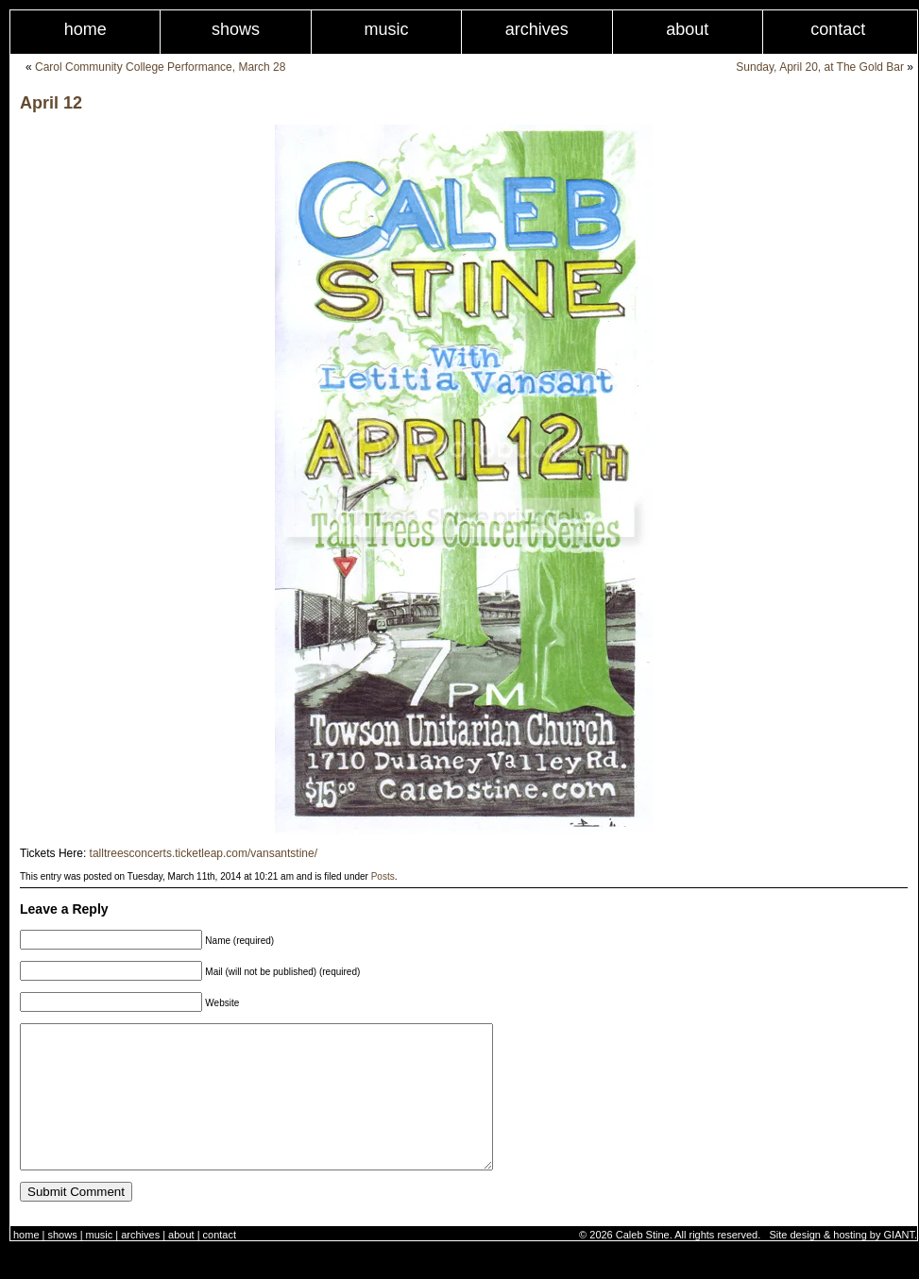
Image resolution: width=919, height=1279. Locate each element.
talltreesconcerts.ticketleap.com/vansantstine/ (203, 853)
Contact (219, 1263)
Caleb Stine (643, 1263)
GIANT (899, 1263)
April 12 (51, 102)
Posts (383, 876)
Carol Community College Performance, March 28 (160, 67)
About (687, 29)
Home (85, 29)
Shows (236, 29)
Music (386, 29)
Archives (537, 29)
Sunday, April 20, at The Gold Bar (820, 67)
